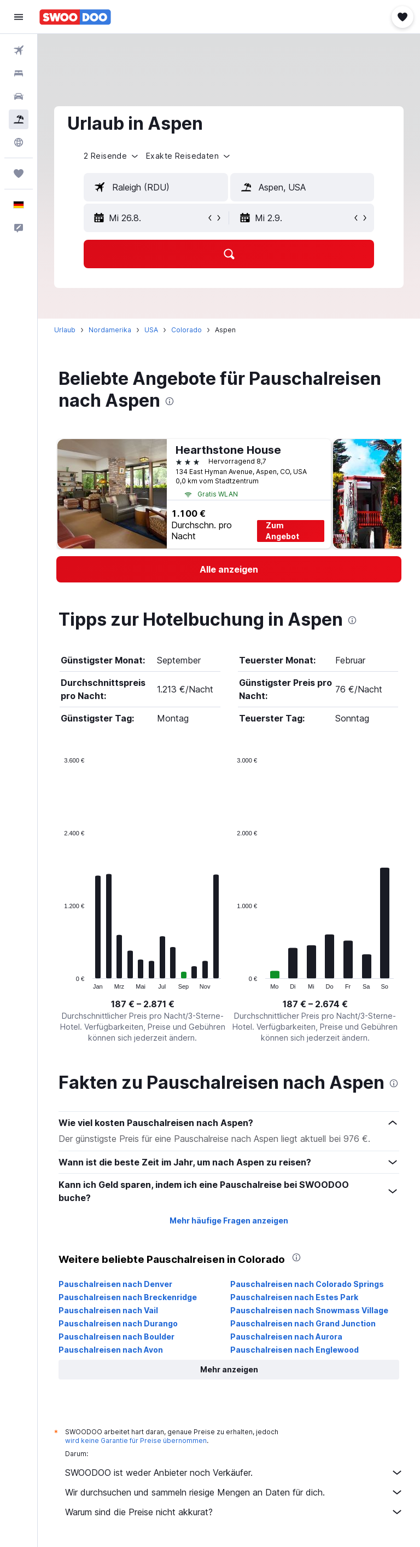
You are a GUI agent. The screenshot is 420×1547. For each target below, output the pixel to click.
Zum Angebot (282, 531)
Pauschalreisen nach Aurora (286, 1336)
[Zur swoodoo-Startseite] (75, 17)
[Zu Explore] (18, 142)
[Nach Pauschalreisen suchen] (18, 119)
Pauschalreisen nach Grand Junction (303, 1323)
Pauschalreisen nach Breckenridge (128, 1297)
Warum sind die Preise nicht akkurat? (234, 1512)
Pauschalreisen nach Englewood (294, 1349)
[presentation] (169, 401)
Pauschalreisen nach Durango (118, 1323)
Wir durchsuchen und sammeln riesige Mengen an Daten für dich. (234, 1492)
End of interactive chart (231, 980)
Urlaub (64, 330)
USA (151, 330)
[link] (228, 569)
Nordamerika (110, 330)
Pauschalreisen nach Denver (115, 1284)
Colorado (186, 330)
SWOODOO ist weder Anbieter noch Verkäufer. (234, 1472)
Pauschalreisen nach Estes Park (294, 1297)
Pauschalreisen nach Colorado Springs (307, 1284)
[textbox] (156, 187)
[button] (19, 17)
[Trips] (18, 173)
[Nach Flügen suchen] (18, 50)
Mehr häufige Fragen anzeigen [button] (229, 1220)
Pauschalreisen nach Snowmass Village (309, 1310)
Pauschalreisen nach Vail (108, 1310)
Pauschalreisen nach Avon (111, 1349)
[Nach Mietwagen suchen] (18, 96)
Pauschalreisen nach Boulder (116, 1336)
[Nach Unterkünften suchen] (18, 73)
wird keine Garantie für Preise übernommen (136, 1440)
